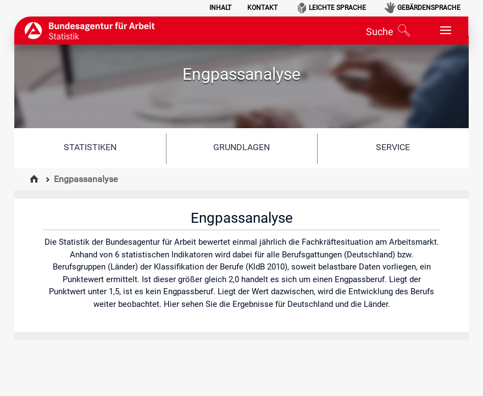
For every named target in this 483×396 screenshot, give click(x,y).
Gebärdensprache (428, 8)
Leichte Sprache (337, 8)
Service (393, 147)
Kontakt (262, 8)
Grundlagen (241, 147)
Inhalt (220, 8)
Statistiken (90, 147)
